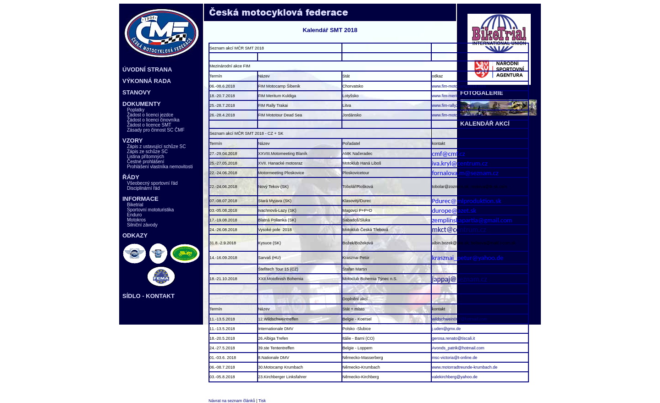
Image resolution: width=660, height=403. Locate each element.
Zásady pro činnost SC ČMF (156, 129)
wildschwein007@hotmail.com (459, 319)
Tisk (262, 400)
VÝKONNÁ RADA (146, 80)
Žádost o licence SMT (149, 124)
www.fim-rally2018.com (453, 105)
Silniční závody (142, 224)
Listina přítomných (145, 156)
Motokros (136, 219)
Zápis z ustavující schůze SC (156, 146)
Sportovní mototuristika (150, 209)
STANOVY (136, 92)
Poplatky (135, 109)
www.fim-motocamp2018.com (459, 86)
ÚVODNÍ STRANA (147, 69)
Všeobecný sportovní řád (152, 183)
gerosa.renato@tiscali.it (453, 338)
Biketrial (135, 204)
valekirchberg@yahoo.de (455, 377)
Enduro (134, 214)
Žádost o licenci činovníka (153, 119)
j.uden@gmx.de (446, 328)
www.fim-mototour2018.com (457, 115)
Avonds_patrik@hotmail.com (458, 348)
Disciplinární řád (143, 188)
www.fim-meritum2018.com (457, 96)
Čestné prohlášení (145, 161)
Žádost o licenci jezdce (150, 114)
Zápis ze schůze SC (147, 151)
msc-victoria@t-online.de (454, 357)
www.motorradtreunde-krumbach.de (464, 367)
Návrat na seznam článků (232, 400)
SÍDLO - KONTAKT (148, 296)
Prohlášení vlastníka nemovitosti (159, 166)
